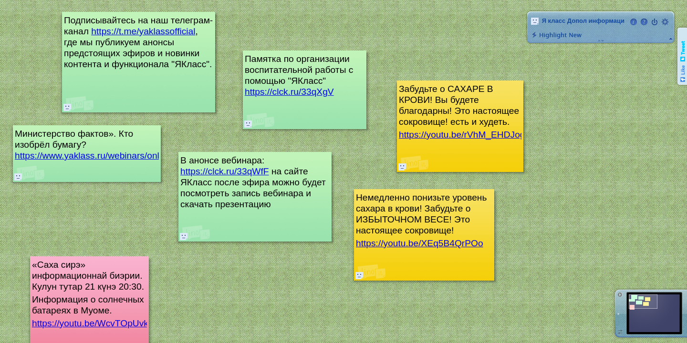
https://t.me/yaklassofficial (143, 31)
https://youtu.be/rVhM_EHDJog (462, 135)
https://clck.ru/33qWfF (224, 171)
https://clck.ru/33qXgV (289, 92)
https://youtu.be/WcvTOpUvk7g (95, 323)
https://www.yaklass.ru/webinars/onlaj (91, 156)
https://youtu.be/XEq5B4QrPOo (419, 243)
